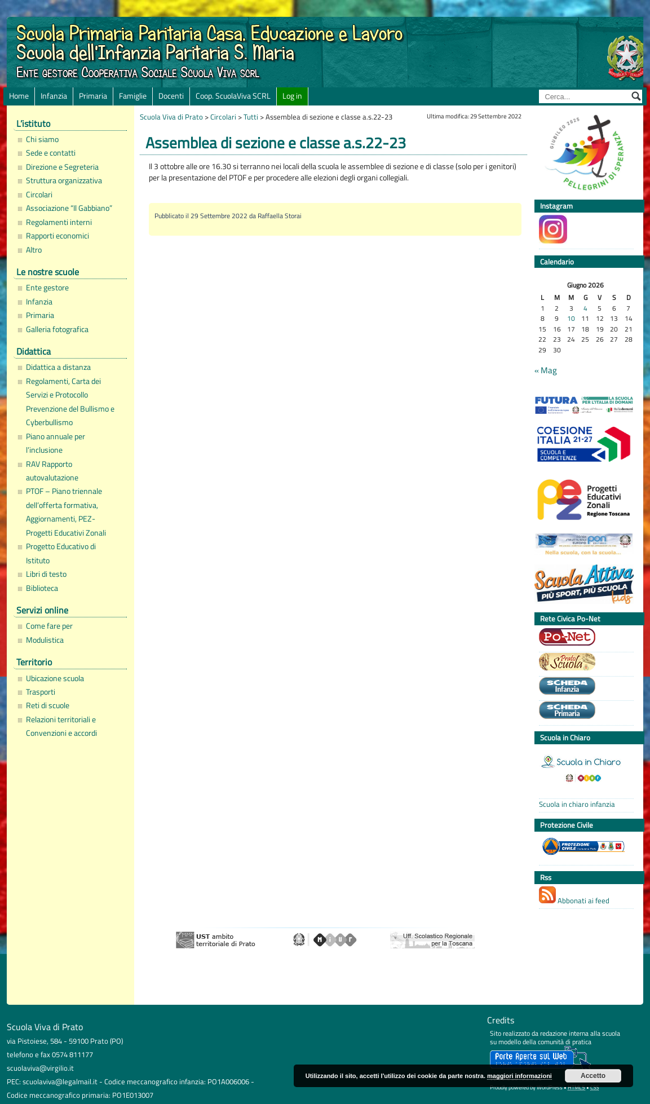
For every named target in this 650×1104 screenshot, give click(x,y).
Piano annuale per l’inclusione (55, 443)
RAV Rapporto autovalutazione (52, 471)
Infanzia (54, 96)
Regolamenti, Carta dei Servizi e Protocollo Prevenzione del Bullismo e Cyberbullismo (70, 402)
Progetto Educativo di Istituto (61, 553)
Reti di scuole (47, 705)
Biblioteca (42, 588)
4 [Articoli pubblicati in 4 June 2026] (585, 308)
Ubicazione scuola (55, 678)
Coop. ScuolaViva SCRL (233, 96)
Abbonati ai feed (574, 896)
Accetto (593, 1076)
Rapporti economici (57, 235)
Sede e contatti (51, 153)
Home (19, 96)
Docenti (171, 96)
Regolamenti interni (59, 222)
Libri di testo (46, 574)
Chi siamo (42, 139)
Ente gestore (47, 287)
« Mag (545, 370)
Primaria (93, 96)
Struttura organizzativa (64, 180)
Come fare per (49, 626)
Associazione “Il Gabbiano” (69, 208)
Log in (292, 96)
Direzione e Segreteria (62, 167)
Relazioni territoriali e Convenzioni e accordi (61, 726)
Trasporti (40, 692)
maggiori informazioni (519, 1075)
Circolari (39, 194)
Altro (34, 250)
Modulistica (45, 640)
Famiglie (133, 96)
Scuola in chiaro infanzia (577, 804)
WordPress (550, 1087)
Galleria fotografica (57, 329)
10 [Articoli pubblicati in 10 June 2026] (571, 319)
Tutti (251, 116)
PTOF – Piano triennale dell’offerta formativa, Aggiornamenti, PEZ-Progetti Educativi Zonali (66, 511)
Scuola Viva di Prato (171, 116)
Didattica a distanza (58, 367)
